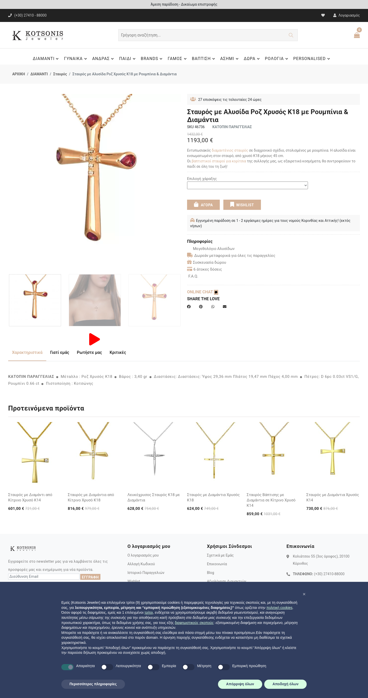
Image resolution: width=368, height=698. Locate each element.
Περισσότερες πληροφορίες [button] (93, 684)
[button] (304, 594)
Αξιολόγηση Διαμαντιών (226, 581)
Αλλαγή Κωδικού (141, 564)
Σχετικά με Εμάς (220, 555)
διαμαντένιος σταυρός (230, 150)
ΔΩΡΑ (252, 58)
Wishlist (134, 581)
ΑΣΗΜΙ (230, 58)
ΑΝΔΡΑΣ (104, 58)
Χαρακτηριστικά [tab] (27, 352)
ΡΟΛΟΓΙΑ (277, 58)
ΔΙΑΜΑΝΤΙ (46, 58)
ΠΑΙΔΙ (128, 58)
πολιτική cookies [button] (279, 608)
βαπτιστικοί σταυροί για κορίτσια (219, 161)
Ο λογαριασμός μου (143, 555)
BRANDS (152, 58)
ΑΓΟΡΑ (203, 204)
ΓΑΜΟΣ (178, 58)
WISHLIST (242, 204)
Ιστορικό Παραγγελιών (146, 573)
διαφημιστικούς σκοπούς (194, 623)
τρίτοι (148, 612)
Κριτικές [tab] (118, 352)
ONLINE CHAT (202, 292)
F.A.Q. (193, 276)
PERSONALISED (312, 58)
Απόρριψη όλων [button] (240, 684)
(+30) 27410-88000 (329, 574)
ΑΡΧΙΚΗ (18, 74)
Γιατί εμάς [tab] (59, 352)
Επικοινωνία (217, 564)
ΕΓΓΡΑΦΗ (90, 577)
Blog (210, 573)
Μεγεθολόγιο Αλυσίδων (211, 248)
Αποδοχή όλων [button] (285, 684)
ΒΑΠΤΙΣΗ (204, 58)
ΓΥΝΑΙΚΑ (76, 58)
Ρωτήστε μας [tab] (89, 352)
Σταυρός (60, 74)
